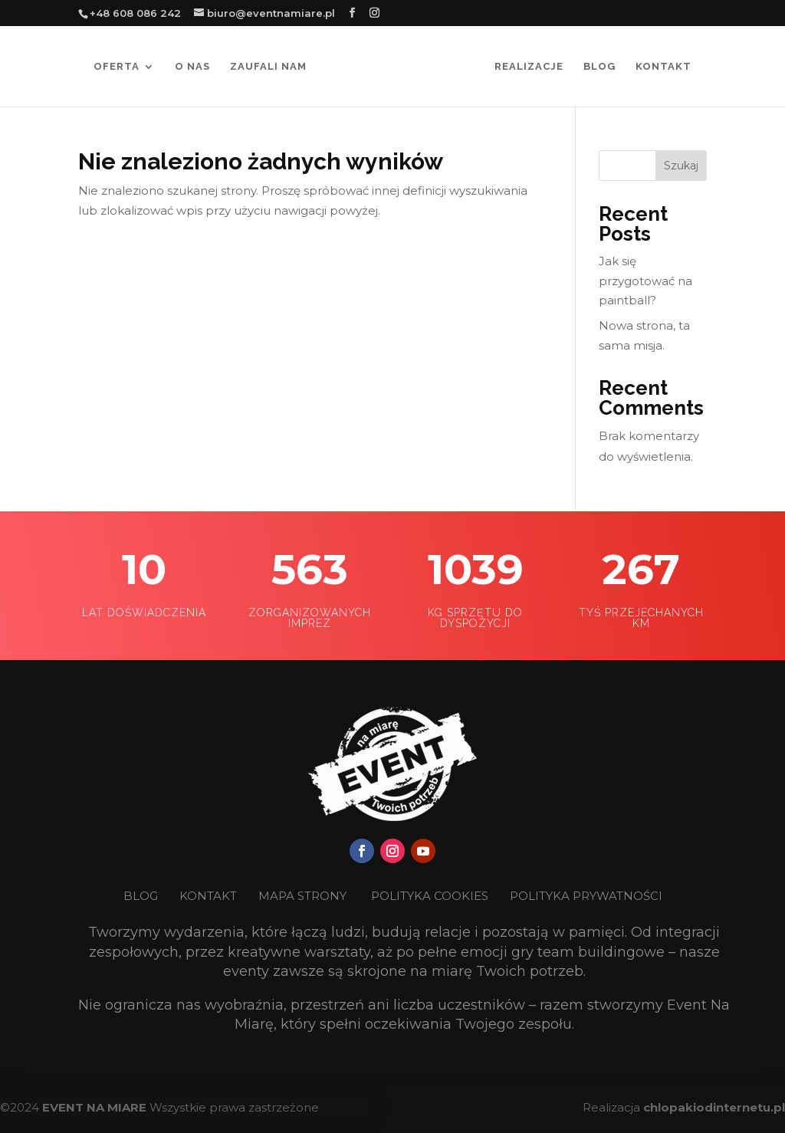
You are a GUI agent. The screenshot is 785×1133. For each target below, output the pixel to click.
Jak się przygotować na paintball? (645, 280)
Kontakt (663, 66)
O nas (192, 66)
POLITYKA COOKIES (429, 895)
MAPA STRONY (302, 895)
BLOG (142, 895)
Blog (599, 66)
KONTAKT (209, 895)
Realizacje (528, 66)
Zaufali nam (268, 66)
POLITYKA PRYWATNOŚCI (586, 895)
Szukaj (681, 165)
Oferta (117, 66)
